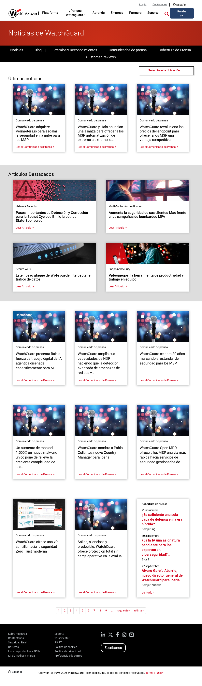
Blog (38, 50)
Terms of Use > (154, 672)
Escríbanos (113, 648)
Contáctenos (159, 4)
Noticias (16, 50)
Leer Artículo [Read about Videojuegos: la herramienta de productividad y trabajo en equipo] (116, 286)
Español (181, 4)
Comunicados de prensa (128, 50)
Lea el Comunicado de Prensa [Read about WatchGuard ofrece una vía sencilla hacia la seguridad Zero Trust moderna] (34, 592)
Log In (142, 4)
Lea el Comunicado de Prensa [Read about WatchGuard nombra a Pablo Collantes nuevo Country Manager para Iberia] (96, 474)
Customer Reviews (101, 57)
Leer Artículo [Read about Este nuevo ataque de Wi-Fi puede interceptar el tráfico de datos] (23, 286)
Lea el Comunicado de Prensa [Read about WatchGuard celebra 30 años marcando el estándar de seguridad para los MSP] (158, 380)
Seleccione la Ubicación (164, 70)
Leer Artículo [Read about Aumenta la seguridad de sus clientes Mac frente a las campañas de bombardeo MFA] (116, 227)
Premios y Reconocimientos (75, 50)
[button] (167, 13)
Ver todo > (148, 592)
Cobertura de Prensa (175, 50)
